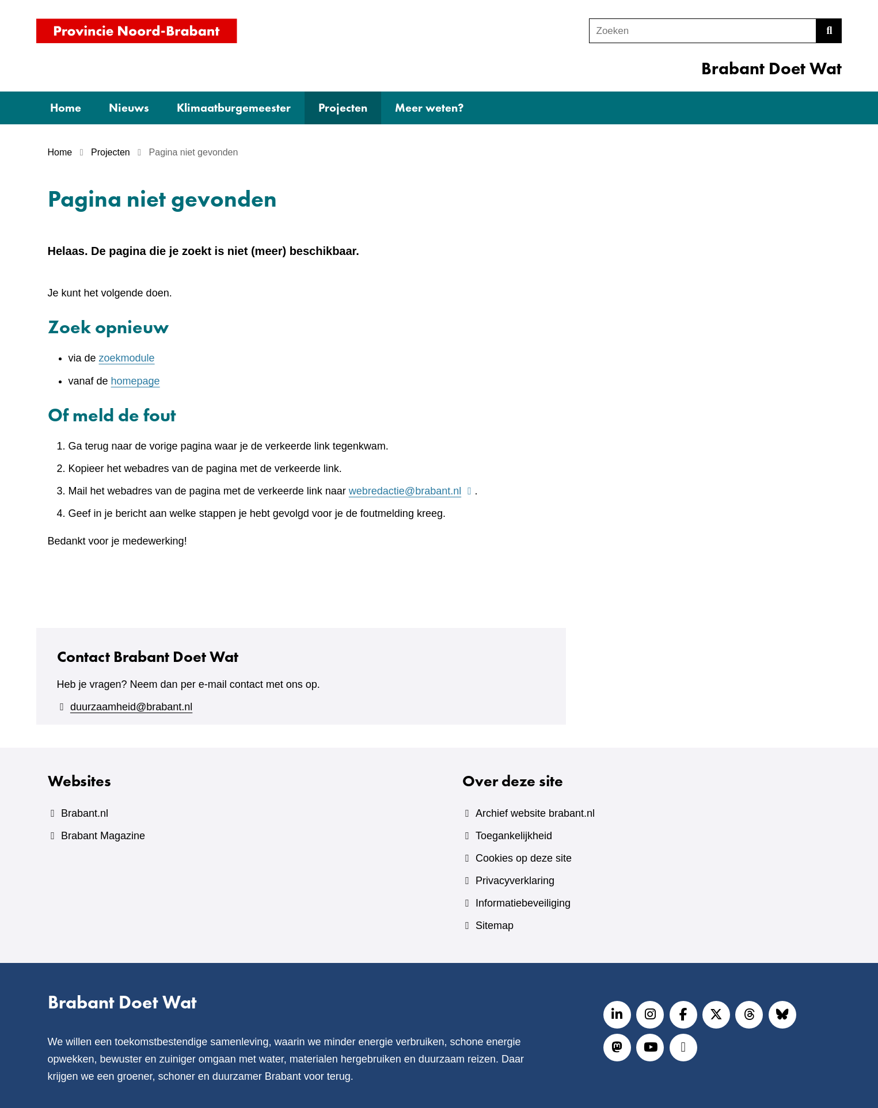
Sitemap (495, 925)
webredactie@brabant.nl (412, 491)
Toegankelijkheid (514, 836)
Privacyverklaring (515, 880)
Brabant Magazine (103, 836)
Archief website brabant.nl (535, 813)
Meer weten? (429, 107)
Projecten (342, 107)
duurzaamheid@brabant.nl (131, 707)
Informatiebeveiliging (523, 903)
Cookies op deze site (524, 858)
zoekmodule (127, 358)
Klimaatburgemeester (234, 107)
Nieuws (129, 107)
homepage (135, 381)
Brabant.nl (84, 813)
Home (65, 107)
